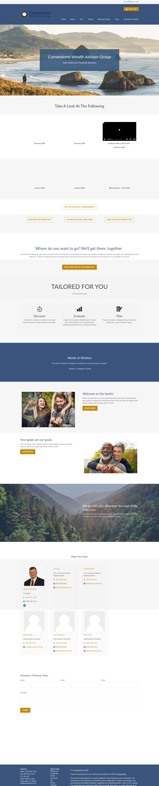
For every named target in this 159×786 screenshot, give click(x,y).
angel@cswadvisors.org (34, 647)
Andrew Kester (89, 569)
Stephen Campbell (30, 589)
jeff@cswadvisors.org (63, 587)
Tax (51, 780)
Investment (54, 773)
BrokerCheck (121, 774)
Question (23, 693)
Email (62, 680)
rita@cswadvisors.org (94, 651)
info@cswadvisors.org (28, 783)
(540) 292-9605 (61, 579)
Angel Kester (28, 635)
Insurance (53, 778)
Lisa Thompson (58, 635)
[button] (64, 19)
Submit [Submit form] (25, 710)
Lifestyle (53, 785)
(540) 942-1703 (31, 597)
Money (52, 783)
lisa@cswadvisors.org (64, 651)
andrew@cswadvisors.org (95, 583)
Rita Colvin (88, 635)
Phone (103, 680)
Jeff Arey (56, 569)
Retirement (54, 771)
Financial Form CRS (81, 770)
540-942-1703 (30, 643)
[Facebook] (24, 605)
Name (22, 680)
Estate (52, 776)
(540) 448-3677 (91, 579)
